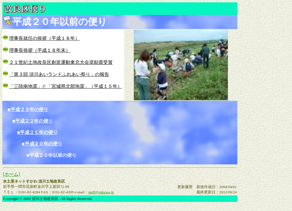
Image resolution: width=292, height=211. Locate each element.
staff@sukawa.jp (101, 192)
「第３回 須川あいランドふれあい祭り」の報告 (59, 74)
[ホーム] (11, 174)
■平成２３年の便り (28, 109)
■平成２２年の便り (32, 120)
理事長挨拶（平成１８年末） (39, 50)
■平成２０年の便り (42, 143)
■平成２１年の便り (37, 132)
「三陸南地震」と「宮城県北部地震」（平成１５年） (65, 86)
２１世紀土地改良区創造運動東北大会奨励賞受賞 (61, 62)
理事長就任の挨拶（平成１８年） (44, 38)
